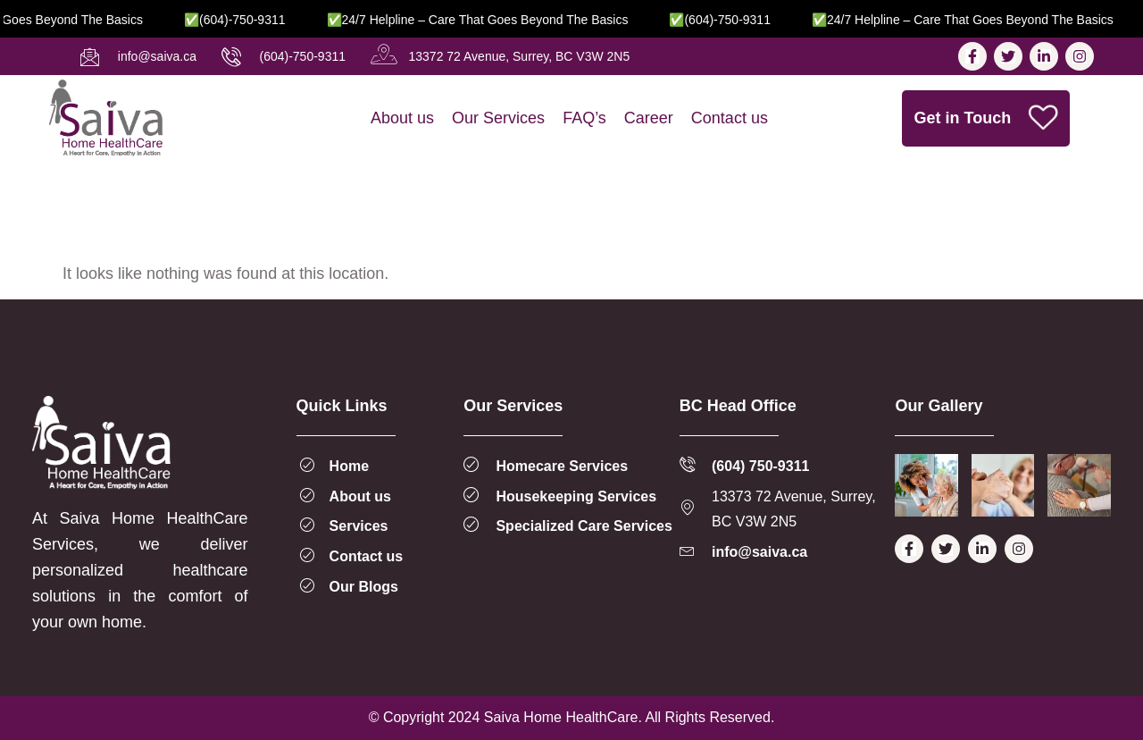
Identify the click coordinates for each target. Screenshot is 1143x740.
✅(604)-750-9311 (253, 20)
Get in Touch (987, 118)
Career (648, 118)
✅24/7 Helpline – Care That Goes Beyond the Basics (496, 20)
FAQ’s (584, 118)
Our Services (498, 118)
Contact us (729, 118)
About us (402, 118)
